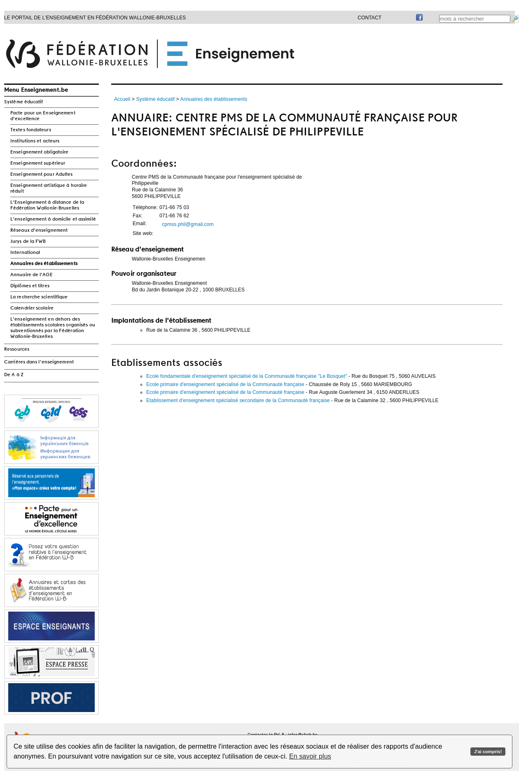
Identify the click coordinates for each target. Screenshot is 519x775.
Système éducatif (23, 102)
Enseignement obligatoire (39, 152)
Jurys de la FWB (28, 241)
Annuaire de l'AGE (31, 274)
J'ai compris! (488, 751)
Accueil (122, 99)
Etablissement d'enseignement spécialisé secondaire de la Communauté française (238, 400)
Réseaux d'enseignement (39, 230)
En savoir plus (310, 756)
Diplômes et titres (29, 286)
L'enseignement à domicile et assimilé (53, 219)
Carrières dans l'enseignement (39, 362)
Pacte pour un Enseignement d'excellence (42, 116)
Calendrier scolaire (32, 308)
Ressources (16, 349)
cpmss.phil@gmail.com (188, 224)
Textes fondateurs (30, 130)
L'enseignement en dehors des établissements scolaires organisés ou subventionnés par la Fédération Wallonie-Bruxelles (52, 328)
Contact (369, 18)
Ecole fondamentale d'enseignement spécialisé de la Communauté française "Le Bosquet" (246, 376)
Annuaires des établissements (43, 263)
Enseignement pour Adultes (41, 174)
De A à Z (13, 374)
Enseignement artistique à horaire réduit (48, 188)
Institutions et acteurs (34, 141)
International (25, 252)
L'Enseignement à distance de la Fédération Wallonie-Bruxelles (47, 205)
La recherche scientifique (39, 297)
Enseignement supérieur (37, 163)
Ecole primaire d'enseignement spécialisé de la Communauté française (225, 384)
